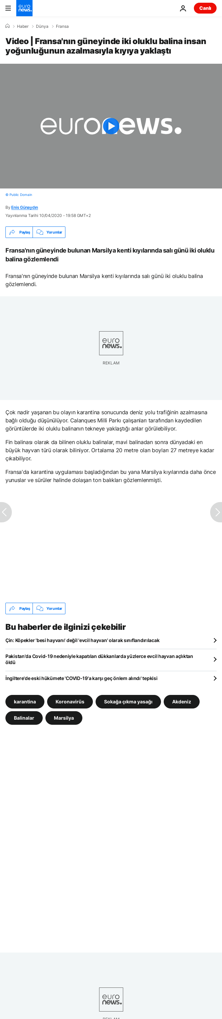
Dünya (42, 26)
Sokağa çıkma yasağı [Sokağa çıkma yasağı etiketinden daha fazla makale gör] (128, 701)
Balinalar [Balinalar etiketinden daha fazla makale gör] (24, 718)
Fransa (62, 26)
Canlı (205, 8)
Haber (22, 26)
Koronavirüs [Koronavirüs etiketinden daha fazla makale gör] (70, 701)
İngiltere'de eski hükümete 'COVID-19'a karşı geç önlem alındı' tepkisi (81, 678)
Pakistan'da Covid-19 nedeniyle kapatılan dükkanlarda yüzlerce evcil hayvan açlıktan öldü (99, 659)
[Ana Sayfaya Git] (24, 8)
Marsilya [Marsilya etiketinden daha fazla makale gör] (64, 718)
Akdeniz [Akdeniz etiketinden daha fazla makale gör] (181, 701)
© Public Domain (18, 195)
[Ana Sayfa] (7, 26)
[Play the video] (111, 126)
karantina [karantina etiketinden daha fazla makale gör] (25, 701)
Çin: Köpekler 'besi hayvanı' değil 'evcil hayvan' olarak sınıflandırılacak (82, 640)
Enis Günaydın (24, 207)
